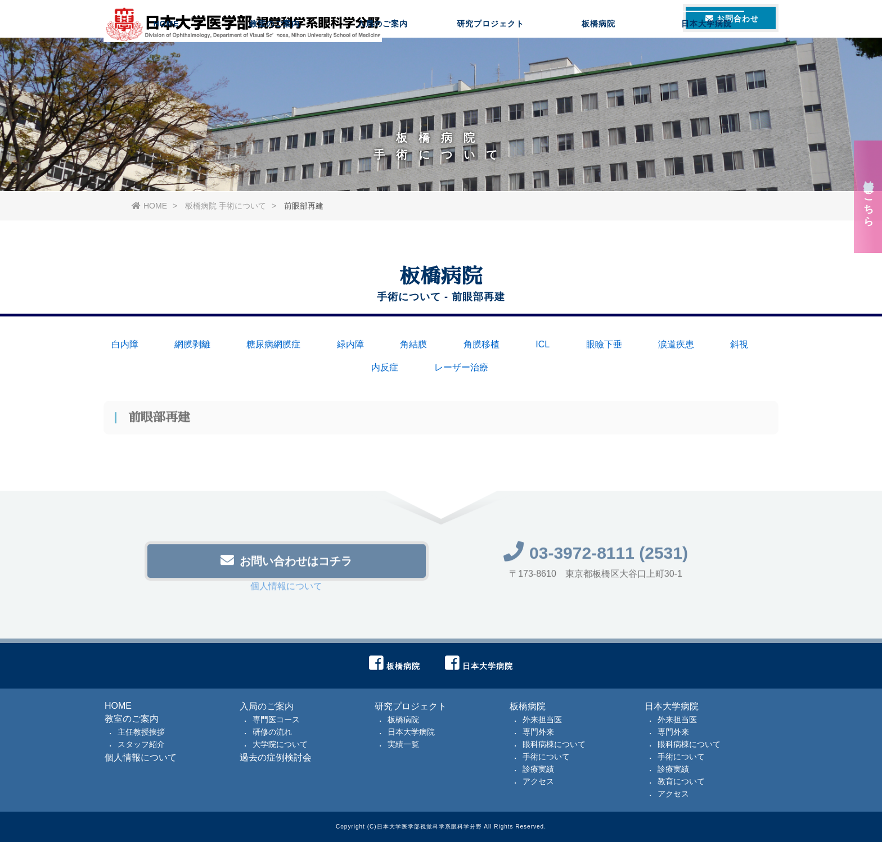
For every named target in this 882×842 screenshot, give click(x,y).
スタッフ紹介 (141, 744)
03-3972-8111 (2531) (595, 555)
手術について (546, 756)
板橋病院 (598, 53)
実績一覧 (403, 744)
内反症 (384, 367)
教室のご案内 (274, 53)
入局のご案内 (382, 53)
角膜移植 (482, 344)
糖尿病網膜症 (273, 344)
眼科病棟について (554, 744)
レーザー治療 (461, 367)
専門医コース (276, 719)
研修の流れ (272, 731)
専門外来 (538, 731)
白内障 (124, 344)
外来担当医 (542, 719)
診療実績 (538, 768)
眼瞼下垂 (604, 344)
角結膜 (413, 344)
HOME (166, 53)
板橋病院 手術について (225, 205)
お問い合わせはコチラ (286, 563)
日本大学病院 (706, 53)
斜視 (739, 344)
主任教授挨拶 (141, 731)
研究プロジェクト (490, 53)
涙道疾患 (676, 344)
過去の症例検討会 (276, 757)
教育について (681, 781)
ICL (543, 344)
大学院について (280, 744)
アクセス (538, 781)
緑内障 (350, 344)
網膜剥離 (192, 344)
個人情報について (286, 589)
